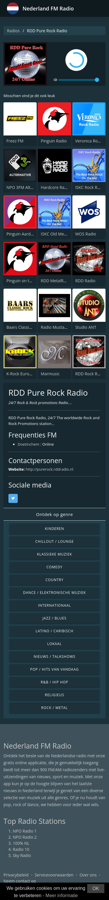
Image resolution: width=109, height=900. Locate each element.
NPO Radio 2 (25, 837)
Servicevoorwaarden (54, 875)
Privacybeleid (15, 875)
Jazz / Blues (54, 618)
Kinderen (54, 528)
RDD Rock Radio (90, 373)
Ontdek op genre (54, 514)
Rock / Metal (54, 707)
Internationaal (54, 605)
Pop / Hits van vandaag (54, 669)
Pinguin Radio (54, 141)
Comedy (55, 567)
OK (95, 888)
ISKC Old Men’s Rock (60, 234)
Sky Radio (22, 855)
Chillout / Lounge (54, 541)
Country (54, 579)
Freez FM (15, 141)
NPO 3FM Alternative (26, 187)
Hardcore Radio (55, 187)
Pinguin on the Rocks (26, 280)
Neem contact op (19, 881)
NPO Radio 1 (25, 831)
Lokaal (54, 643)
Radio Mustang (55, 327)
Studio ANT (86, 327)
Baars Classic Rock (23, 327)
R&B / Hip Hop (54, 682)
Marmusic (50, 373)
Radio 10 (21, 849)
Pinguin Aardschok (24, 234)
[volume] (78, 80)
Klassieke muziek (54, 554)
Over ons (88, 875)
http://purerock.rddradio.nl (49, 469)
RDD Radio (85, 280)
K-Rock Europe (20, 373)
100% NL (21, 843)
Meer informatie (62, 895)
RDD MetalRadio (56, 280)
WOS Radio (85, 234)
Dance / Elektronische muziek (54, 592)
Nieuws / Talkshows (55, 656)
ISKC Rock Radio (90, 187)
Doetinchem (28, 444)
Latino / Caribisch (54, 630)
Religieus (54, 694)
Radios (13, 30)
